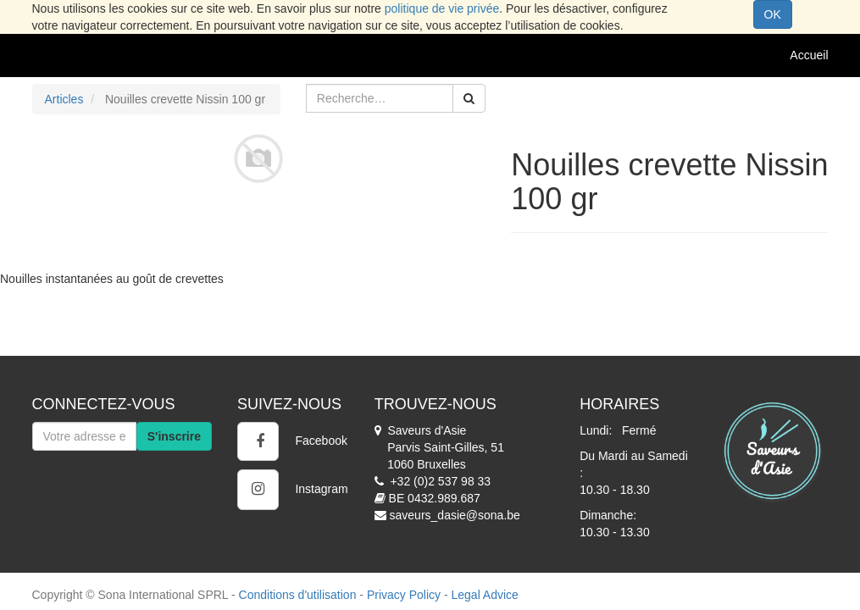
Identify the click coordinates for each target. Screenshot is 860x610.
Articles (64, 99)
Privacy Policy (404, 595)
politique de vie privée (442, 8)
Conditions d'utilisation (298, 595)
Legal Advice (484, 595)
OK (772, 14)
